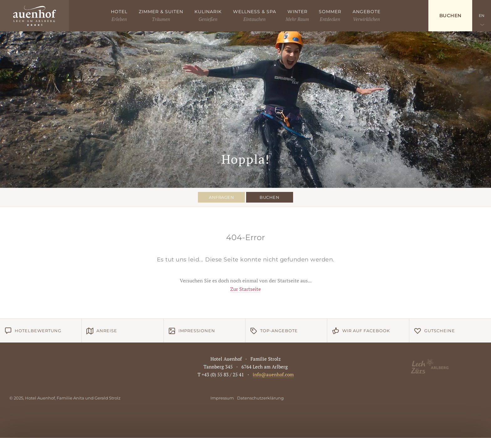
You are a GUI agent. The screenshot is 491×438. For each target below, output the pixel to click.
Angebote (366, 11)
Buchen (450, 15)
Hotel (119, 11)
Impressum (222, 397)
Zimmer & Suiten (161, 11)
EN (482, 15)
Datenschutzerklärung (260, 397)
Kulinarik (208, 11)
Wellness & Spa (254, 11)
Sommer (330, 11)
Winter (297, 11)
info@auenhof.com (273, 374)
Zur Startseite (245, 289)
